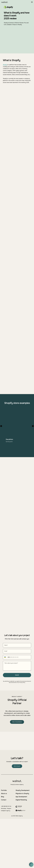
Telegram (9, 808)
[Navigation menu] (32, 2)
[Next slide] (33, 426)
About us (4, 793)
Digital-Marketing (21, 800)
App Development (21, 797)
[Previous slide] (1, 426)
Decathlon (9, 439)
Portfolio (4, 790)
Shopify (5, 64)
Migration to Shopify (22, 793)
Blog (2, 797)
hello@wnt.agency (5, 810)
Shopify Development (22, 790)
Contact (3, 800)
